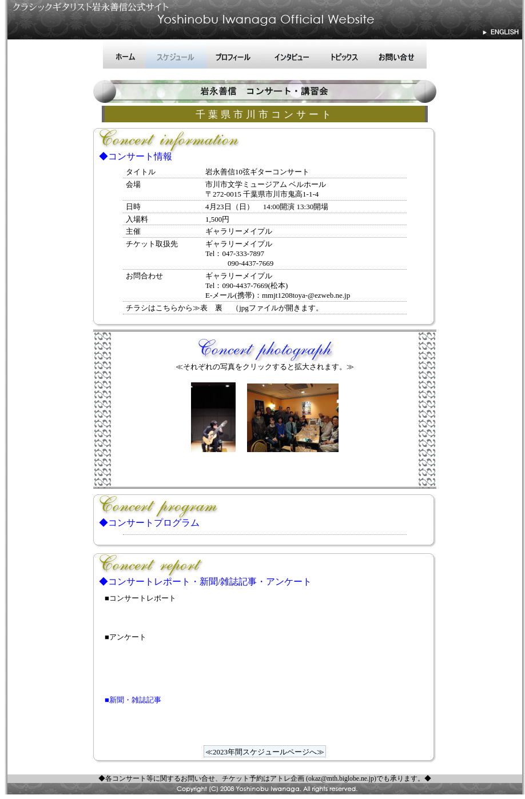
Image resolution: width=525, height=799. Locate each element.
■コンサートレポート (140, 598)
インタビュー (292, 54)
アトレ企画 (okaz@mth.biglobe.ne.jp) (323, 778)
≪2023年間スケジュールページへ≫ (264, 752)
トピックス (344, 54)
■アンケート (125, 637)
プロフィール (235, 54)
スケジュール (176, 54)
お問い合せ (397, 54)
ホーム (124, 54)
